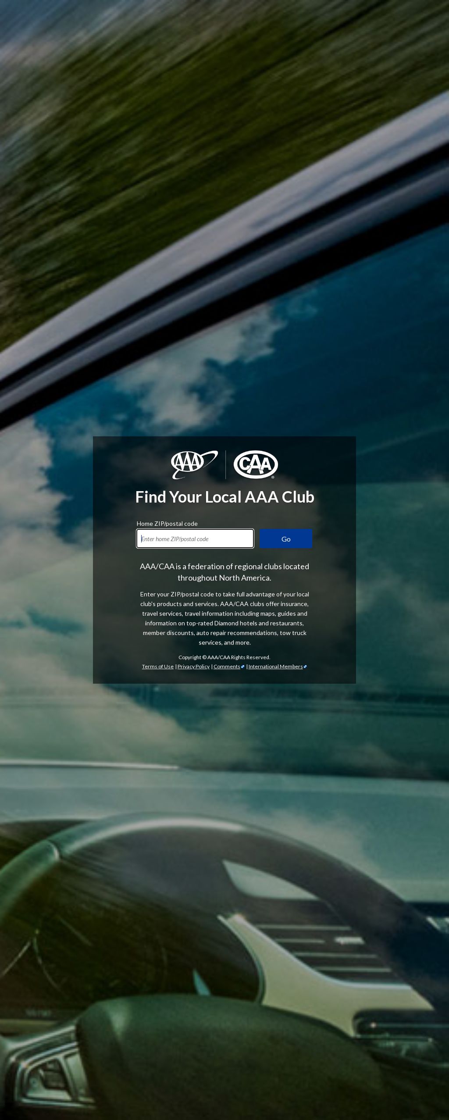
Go (286, 539)
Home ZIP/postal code (167, 522)
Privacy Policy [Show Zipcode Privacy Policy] (194, 666)
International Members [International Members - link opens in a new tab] (276, 666)
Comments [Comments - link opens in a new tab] (227, 666)
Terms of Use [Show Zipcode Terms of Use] (158, 666)
